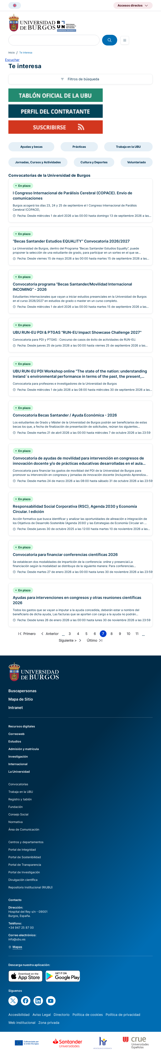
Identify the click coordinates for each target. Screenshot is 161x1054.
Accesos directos (130, 5)
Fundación (15, 807)
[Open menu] (125, 40)
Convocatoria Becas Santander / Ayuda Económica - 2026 (65, 415)
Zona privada (48, 1022)
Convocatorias (18, 784)
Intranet (15, 707)
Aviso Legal (41, 1014)
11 (137, 634)
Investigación (18, 756)
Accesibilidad (19, 1014)
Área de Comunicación (23, 829)
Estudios (14, 741)
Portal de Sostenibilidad (24, 857)
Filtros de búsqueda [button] (83, 79)
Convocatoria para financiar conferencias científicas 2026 (65, 554)
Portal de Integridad (22, 849)
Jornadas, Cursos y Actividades (38, 162)
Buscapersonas (22, 691)
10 (129, 634)
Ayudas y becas (31, 146)
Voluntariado (136, 162)
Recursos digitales (21, 726)
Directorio (62, 1014)
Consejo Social (18, 814)
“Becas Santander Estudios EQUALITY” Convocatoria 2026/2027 (71, 241)
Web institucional (21, 1022)
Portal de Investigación (24, 872)
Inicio (11, 52)
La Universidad (19, 771)
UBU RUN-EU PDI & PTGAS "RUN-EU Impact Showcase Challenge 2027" (77, 332)
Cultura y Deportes (94, 162)
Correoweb (16, 734)
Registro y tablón (20, 799)
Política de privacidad (123, 1014)
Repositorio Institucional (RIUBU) (30, 887)
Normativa (15, 822)
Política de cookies (88, 1014)
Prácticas (79, 146)
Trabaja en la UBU (128, 146)
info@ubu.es (16, 939)
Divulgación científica (23, 879)
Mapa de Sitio (20, 699)
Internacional (17, 764)
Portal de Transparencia (24, 864)
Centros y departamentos (25, 842)
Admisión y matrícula (23, 749)
